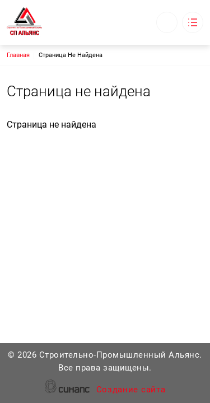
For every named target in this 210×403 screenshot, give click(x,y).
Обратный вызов (167, 22)
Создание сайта (131, 390)
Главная (18, 55)
